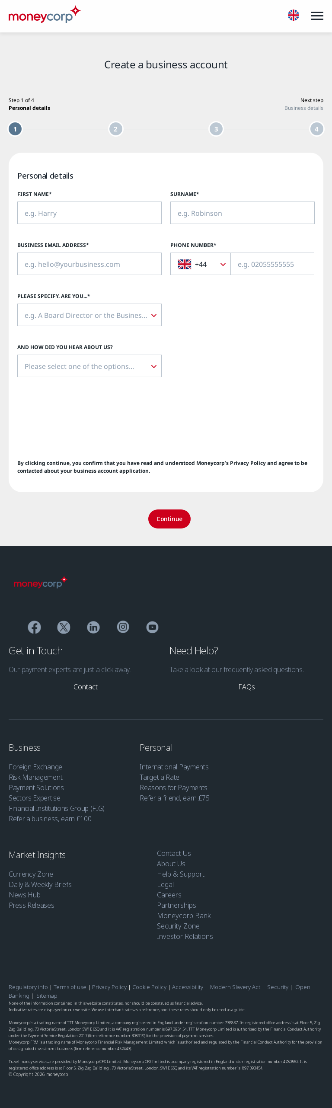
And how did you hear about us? (65, 347)
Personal (157, 747)
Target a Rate (159, 777)
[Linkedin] (93, 629)
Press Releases (31, 905)
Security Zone (178, 926)
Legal (165, 884)
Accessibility (187, 987)
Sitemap (46, 995)
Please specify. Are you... (53, 296)
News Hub (24, 895)
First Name (34, 194)
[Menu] (317, 16)
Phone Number (193, 245)
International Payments (174, 767)
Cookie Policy (149, 987)
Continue (169, 519)
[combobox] (200, 264)
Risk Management (35, 777)
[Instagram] (123, 628)
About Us (171, 863)
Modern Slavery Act (235, 987)
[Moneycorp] (45, 20)
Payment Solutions (36, 787)
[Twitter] (63, 629)
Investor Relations (185, 936)
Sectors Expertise (35, 798)
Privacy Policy (248, 463)
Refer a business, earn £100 (50, 818)
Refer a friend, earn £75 (174, 798)
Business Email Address (53, 245)
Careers (169, 895)
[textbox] (197, 264)
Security (277, 987)
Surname (184, 194)
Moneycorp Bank (184, 915)
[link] (85, 687)
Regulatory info (28, 987)
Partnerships (176, 905)
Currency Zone (31, 874)
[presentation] (83, 418)
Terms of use (70, 987)
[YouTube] (152, 629)
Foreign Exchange (35, 767)
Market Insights (38, 855)
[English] (293, 16)
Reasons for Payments (174, 787)
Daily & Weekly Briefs (40, 884)
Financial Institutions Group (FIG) (57, 808)
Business (25, 747)
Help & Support (180, 874)
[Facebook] (34, 629)
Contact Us (174, 853)
